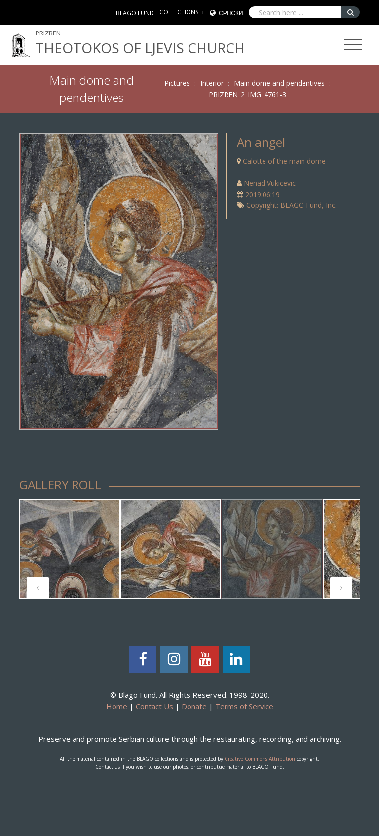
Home (116, 706)
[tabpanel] (69, 549)
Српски (231, 13)
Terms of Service (244, 706)
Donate (194, 706)
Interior (212, 83)
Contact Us (154, 706)
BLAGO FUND (135, 13)
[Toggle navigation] (353, 45)
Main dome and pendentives (279, 83)
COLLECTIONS (179, 12)
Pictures (177, 83)
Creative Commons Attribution (260, 758)
